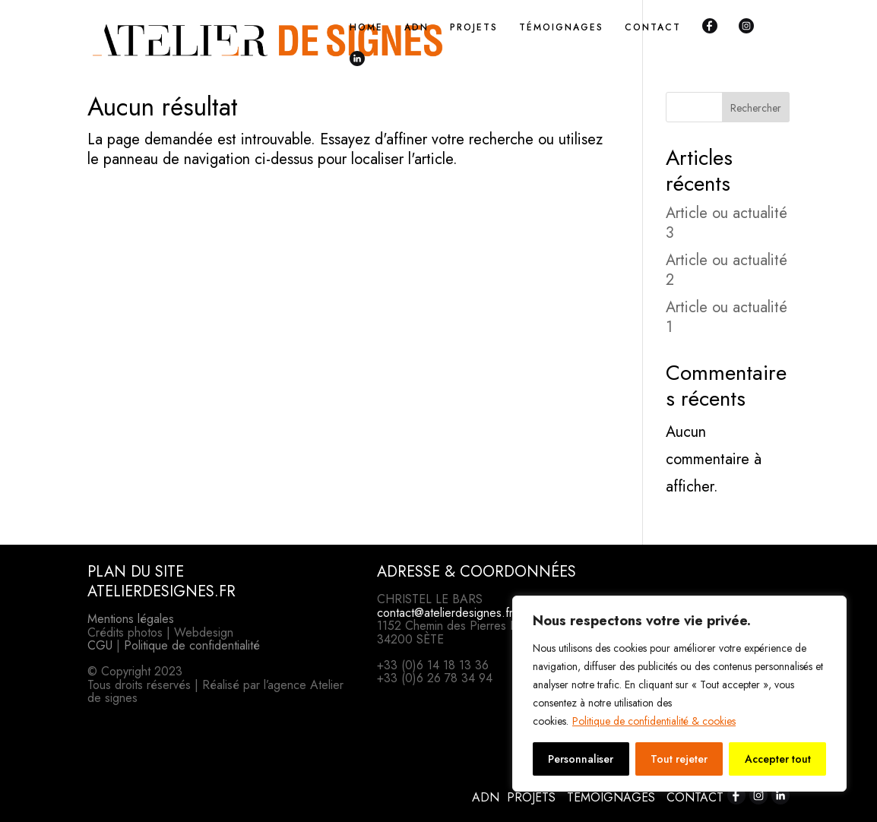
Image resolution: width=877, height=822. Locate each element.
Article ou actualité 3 (726, 223)
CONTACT (653, 28)
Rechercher (755, 107)
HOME (366, 28)
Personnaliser (580, 759)
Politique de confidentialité (192, 645)
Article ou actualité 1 (726, 317)
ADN (416, 28)
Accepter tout (778, 759)
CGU (99, 645)
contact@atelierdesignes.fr (445, 612)
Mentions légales (130, 619)
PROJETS (474, 28)
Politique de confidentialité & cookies (654, 721)
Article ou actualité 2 (726, 270)
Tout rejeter (679, 759)
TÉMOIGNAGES (561, 28)
